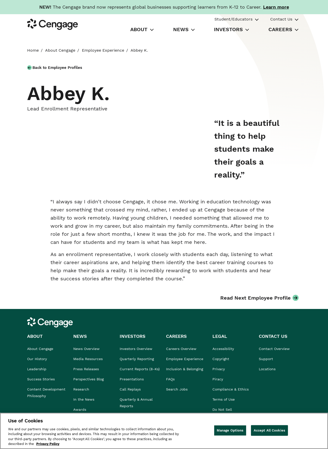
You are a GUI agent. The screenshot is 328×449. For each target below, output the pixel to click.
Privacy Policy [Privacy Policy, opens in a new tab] (47, 444)
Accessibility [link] (223, 349)
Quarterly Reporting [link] (137, 359)
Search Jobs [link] (177, 389)
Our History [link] (37, 359)
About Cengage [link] (60, 50)
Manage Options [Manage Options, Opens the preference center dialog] (230, 430)
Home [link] (33, 50)
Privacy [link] (218, 369)
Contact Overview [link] (274, 349)
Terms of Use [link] (223, 399)
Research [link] (81, 389)
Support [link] (266, 359)
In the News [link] (83, 399)
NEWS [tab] (181, 29)
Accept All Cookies (269, 430)
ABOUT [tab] (139, 29)
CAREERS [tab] (280, 29)
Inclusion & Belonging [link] (184, 369)
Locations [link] (267, 369)
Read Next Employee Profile (255, 298)
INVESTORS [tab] (228, 29)
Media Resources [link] (88, 359)
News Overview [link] (86, 349)
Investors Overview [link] (136, 349)
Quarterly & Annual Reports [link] (136, 402)
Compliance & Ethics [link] (230, 389)
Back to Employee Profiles (57, 67)
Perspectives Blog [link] (88, 379)
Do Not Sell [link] (222, 409)
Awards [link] (79, 409)
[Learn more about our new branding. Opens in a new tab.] (276, 7)
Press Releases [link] (86, 369)
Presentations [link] (132, 379)
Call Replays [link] (130, 389)
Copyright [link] (220, 359)
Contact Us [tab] (281, 19)
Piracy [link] (217, 379)
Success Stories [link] (41, 379)
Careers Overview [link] (181, 349)
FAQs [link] (170, 379)
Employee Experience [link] (103, 50)
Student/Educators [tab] (233, 19)
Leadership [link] (36, 369)
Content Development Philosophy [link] (46, 392)
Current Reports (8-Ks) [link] (140, 369)
